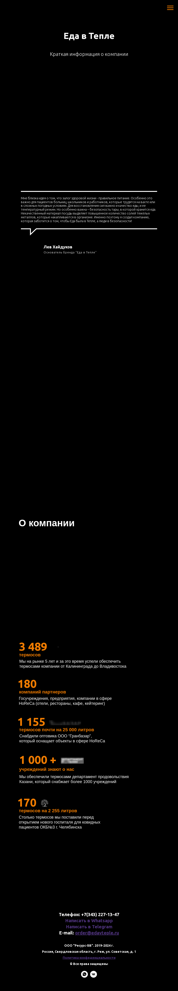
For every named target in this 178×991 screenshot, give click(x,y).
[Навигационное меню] (170, 8)
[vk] (93, 976)
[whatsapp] (84, 976)
